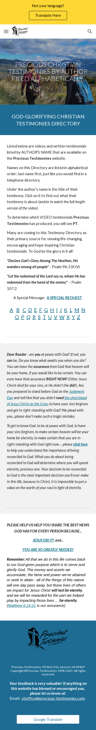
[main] (48, 71)
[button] (6, 31)
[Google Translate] (48, 719)
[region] (48, 12)
